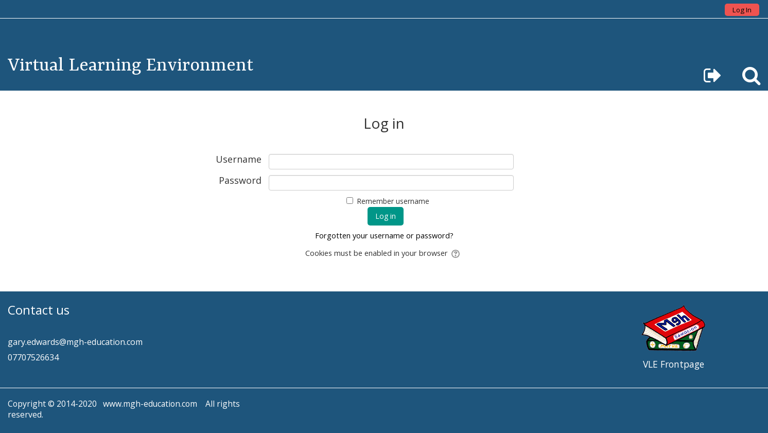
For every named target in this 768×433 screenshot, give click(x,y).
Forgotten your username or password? (384, 235)
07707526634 (33, 357)
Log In (742, 9)
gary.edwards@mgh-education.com (75, 342)
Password (240, 180)
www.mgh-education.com (150, 403)
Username (238, 159)
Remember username (393, 201)
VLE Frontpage (673, 364)
